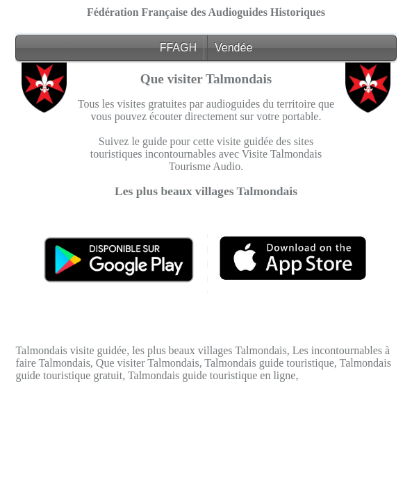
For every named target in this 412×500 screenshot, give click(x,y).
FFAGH (178, 47)
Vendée (233, 47)
